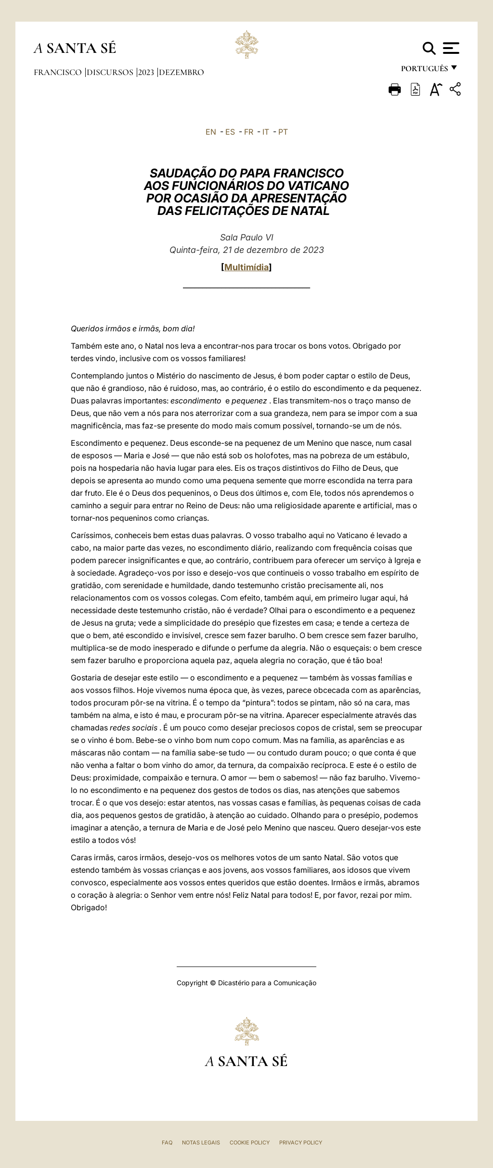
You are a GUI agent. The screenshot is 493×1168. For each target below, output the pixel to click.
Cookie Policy (250, 1142)
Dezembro (181, 72)
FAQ (167, 1142)
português (424, 70)
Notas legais (201, 1142)
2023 (147, 72)
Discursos (111, 72)
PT (283, 132)
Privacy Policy (300, 1142)
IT (265, 132)
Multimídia (246, 267)
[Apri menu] (450, 48)
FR (248, 132)
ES (230, 132)
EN (211, 132)
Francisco (59, 72)
